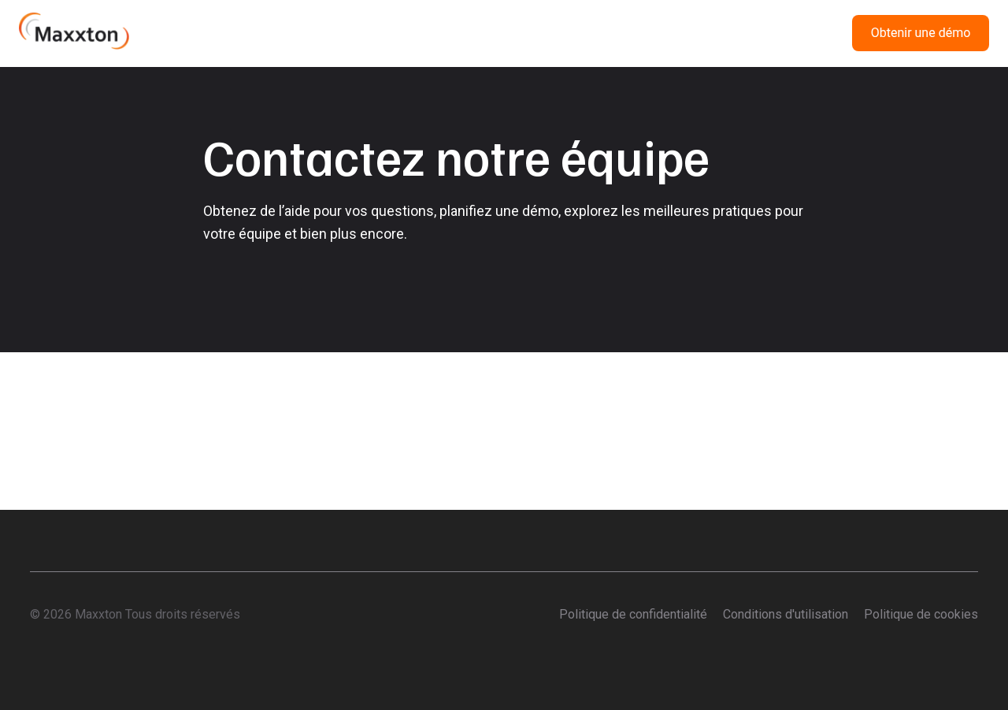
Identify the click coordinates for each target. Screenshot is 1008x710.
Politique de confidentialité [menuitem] (633, 614)
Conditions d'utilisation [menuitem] (785, 614)
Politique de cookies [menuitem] (921, 614)
